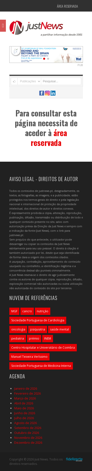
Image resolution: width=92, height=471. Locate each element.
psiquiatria (37, 329)
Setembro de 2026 (27, 428)
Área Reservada (67, 6)
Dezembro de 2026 (28, 442)
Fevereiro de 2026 (27, 393)
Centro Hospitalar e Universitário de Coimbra (43, 347)
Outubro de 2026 (26, 432)
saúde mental (59, 329)
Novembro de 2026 (28, 437)
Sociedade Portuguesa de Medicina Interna (41, 366)
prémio (34, 338)
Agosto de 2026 (25, 423)
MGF (14, 311)
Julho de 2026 (24, 418)
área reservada (49, 137)
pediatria (17, 338)
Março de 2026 (25, 398)
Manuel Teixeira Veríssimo (29, 357)
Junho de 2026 (24, 413)
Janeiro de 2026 (25, 388)
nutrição (42, 311)
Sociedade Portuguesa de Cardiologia (37, 320)
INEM (47, 338)
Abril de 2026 (23, 403)
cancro (27, 311)
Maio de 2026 (24, 408)
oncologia (18, 329)
